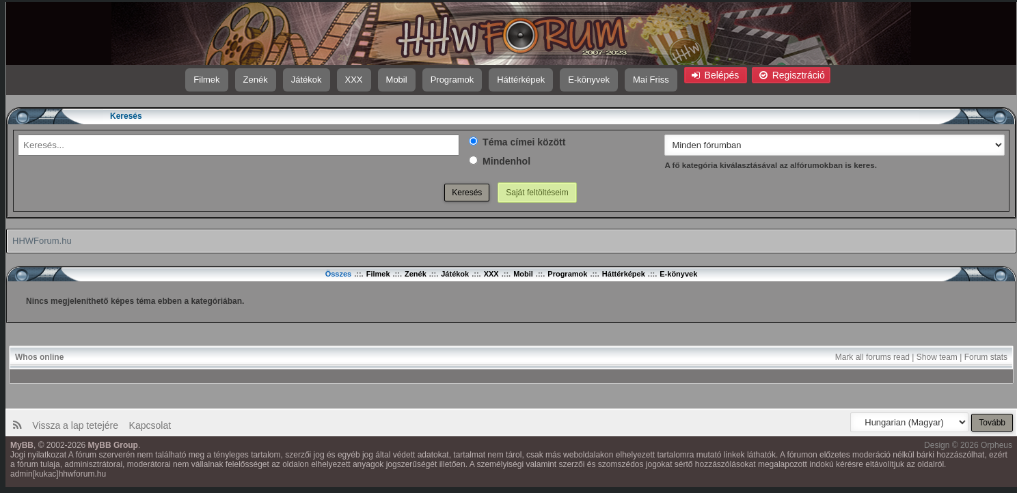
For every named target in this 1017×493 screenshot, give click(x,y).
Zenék (255, 79)
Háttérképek (521, 79)
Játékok (306, 79)
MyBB (21, 445)
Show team (937, 357)
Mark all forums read (872, 357)
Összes (338, 274)
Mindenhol (499, 161)
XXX (354, 79)
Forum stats (985, 357)
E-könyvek (589, 79)
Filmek (206, 79)
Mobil (396, 79)
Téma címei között (517, 142)
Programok (452, 79)
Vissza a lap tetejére (78, 425)
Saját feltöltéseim (537, 192)
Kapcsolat (148, 425)
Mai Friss (651, 79)
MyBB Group (113, 445)
